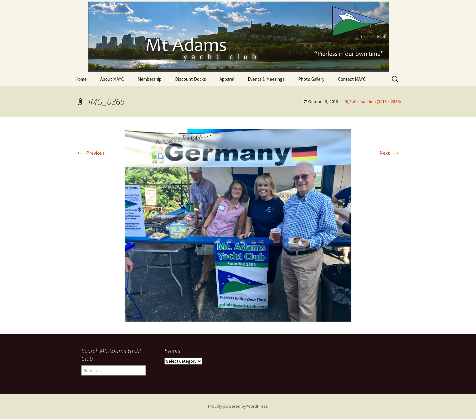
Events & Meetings (266, 79)
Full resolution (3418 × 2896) (375, 101)
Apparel (227, 79)
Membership (149, 79)
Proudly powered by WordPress (238, 406)
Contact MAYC (352, 79)
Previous (90, 153)
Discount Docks (190, 79)
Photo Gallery (311, 79)
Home (81, 79)
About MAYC (112, 79)
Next (390, 153)
